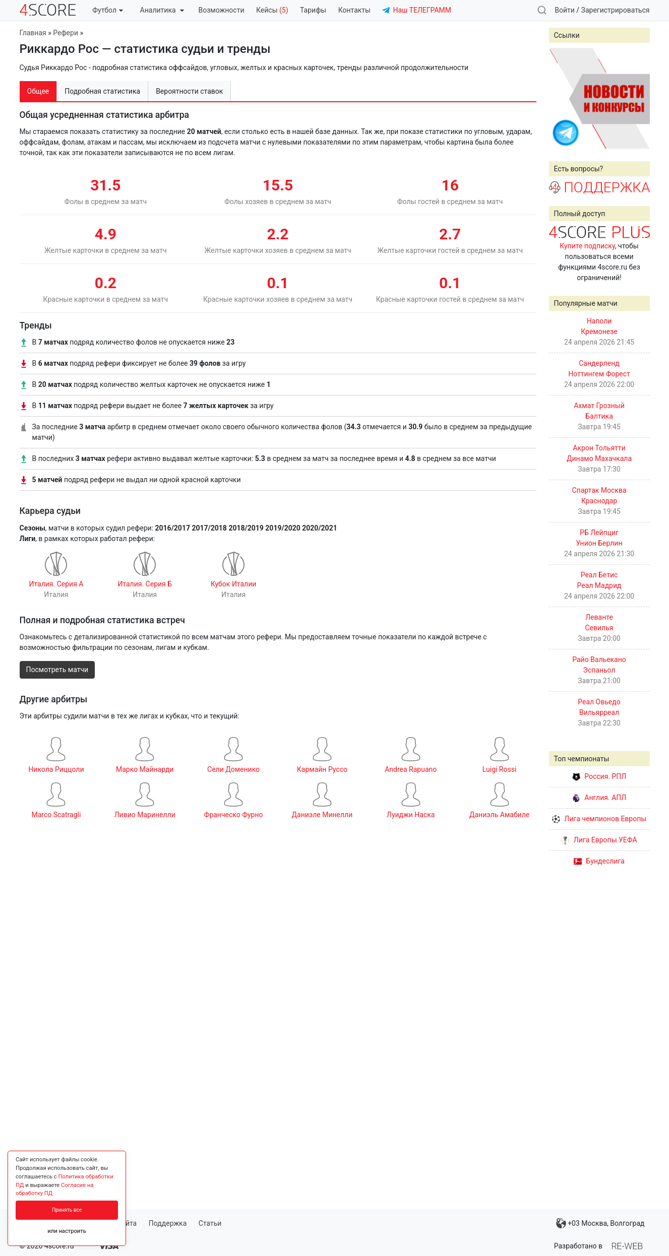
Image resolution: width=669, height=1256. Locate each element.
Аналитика (162, 10)
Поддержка (168, 1223)
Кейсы (272, 10)
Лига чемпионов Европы (599, 819)
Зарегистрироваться (615, 10)
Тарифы (313, 10)
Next (637, 98)
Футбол (107, 10)
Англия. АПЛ (599, 798)
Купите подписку (587, 246)
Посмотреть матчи (57, 670)
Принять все (67, 1210)
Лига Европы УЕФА (599, 840)
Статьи (210, 1223)
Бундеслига (599, 861)
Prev (562, 98)
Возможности (222, 10)
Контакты (354, 10)
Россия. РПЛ (599, 776)
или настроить (66, 1231)
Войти (565, 10)
